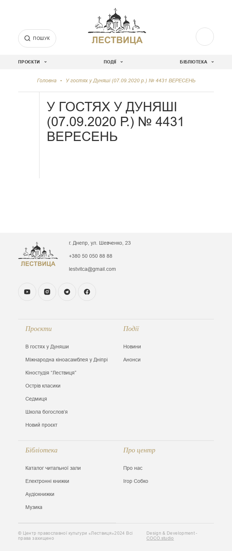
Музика (33, 507)
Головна (47, 80)
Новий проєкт (41, 425)
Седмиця (36, 399)
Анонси (132, 359)
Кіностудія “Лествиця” (50, 373)
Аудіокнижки (39, 494)
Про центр (139, 450)
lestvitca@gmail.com (92, 269)
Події (131, 328)
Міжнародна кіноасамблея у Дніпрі (66, 359)
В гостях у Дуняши (47, 346)
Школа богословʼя (46, 412)
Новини (132, 346)
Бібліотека (41, 450)
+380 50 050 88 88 (90, 256)
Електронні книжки (47, 481)
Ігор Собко (135, 481)
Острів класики (43, 386)
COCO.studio (160, 538)
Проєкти (38, 328)
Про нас (132, 468)
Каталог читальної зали (53, 468)
